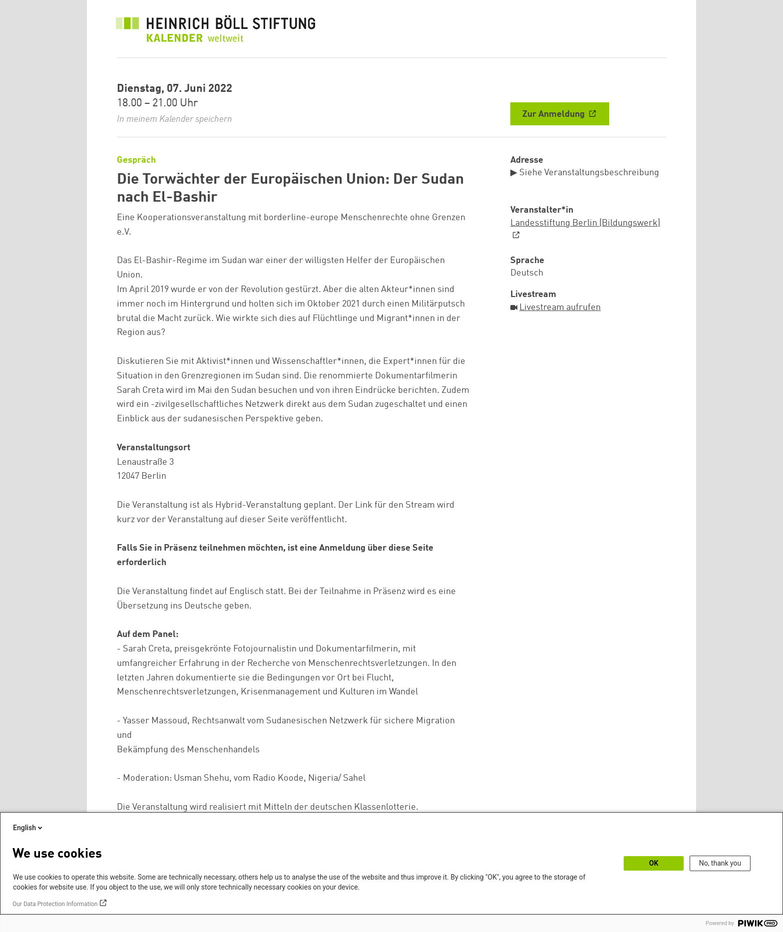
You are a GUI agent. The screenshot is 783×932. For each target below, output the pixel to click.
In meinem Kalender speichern (174, 119)
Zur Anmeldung (554, 114)
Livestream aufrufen (560, 307)
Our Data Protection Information (54, 904)
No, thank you (720, 863)
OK (654, 863)
